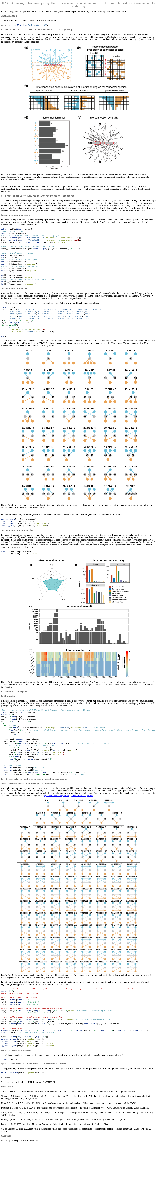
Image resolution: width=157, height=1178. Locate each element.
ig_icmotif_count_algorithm (56, 819)
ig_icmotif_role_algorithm (81, 819)
